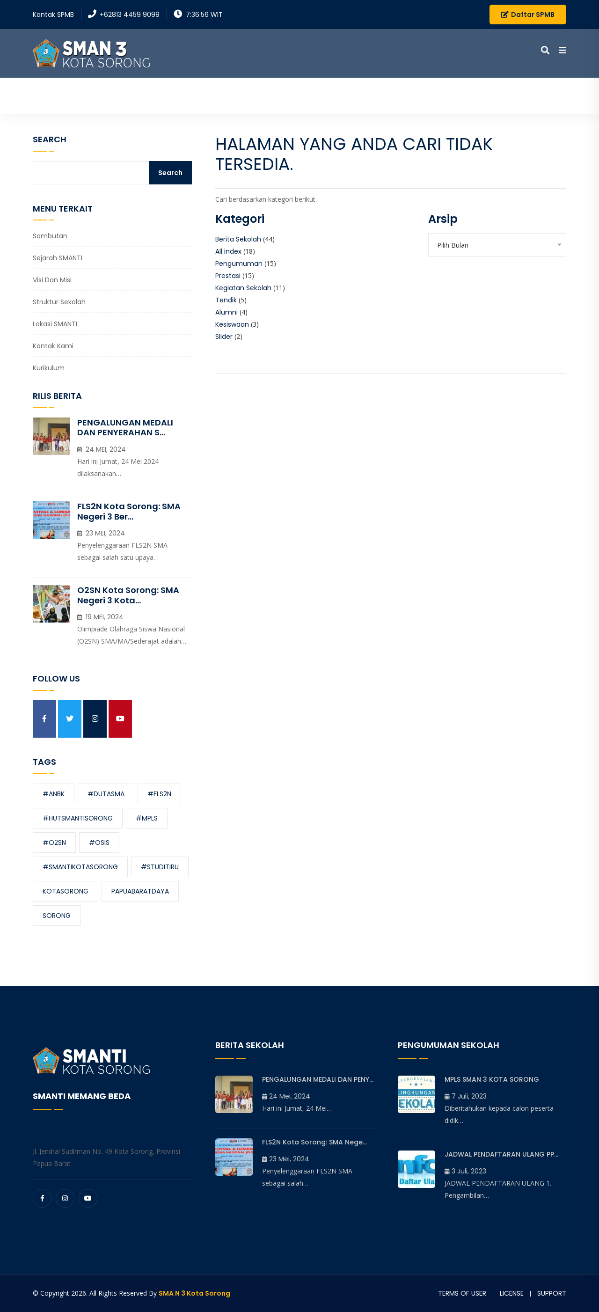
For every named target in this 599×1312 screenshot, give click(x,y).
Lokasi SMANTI (55, 324)
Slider (224, 336)
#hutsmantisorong (78, 818)
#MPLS (147, 818)
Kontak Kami (509, 92)
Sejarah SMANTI (57, 258)
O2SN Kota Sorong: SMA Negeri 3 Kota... (128, 595)
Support (551, 1293)
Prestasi (228, 275)
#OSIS (99, 842)
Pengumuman (239, 263)
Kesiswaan (232, 324)
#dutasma (106, 794)
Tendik (226, 300)
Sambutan (50, 236)
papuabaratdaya (140, 891)
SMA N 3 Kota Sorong (194, 1293)
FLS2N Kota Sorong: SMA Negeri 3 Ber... (129, 511)
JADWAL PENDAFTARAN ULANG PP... (501, 1154)
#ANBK (54, 794)
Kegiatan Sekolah (243, 288)
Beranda (230, 92)
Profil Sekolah (289, 92)
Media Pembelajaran (433, 92)
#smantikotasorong (80, 867)
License (512, 1293)
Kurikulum (49, 368)
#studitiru (160, 867)
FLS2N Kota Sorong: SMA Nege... (314, 1142)
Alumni (226, 312)
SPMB (557, 92)
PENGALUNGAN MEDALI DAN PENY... (317, 1079)
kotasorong (65, 891)
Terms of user (462, 1293)
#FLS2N (159, 794)
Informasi (356, 92)
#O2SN (54, 842)
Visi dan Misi (52, 280)
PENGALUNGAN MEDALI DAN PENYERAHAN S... (125, 428)
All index (228, 251)
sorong (57, 915)
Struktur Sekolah (59, 302)
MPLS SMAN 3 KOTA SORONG (492, 1079)
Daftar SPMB (528, 14)
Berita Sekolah (238, 239)
